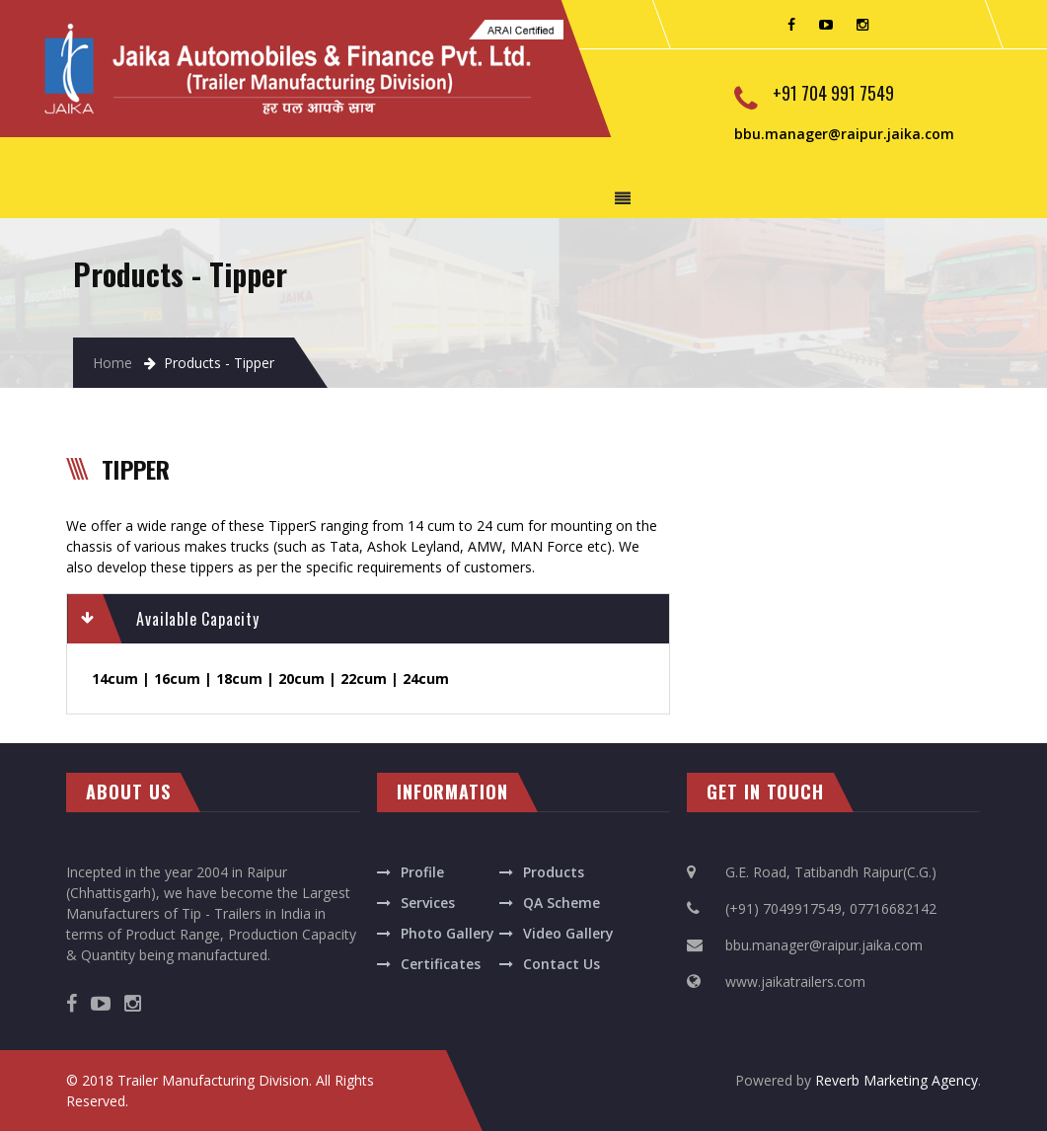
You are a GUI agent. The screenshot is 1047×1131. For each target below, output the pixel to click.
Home (112, 362)
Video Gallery (568, 933)
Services (428, 902)
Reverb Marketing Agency (896, 1080)
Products (553, 872)
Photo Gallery (447, 933)
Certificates (441, 963)
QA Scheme (561, 902)
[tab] (368, 618)
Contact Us (561, 963)
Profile (422, 872)
